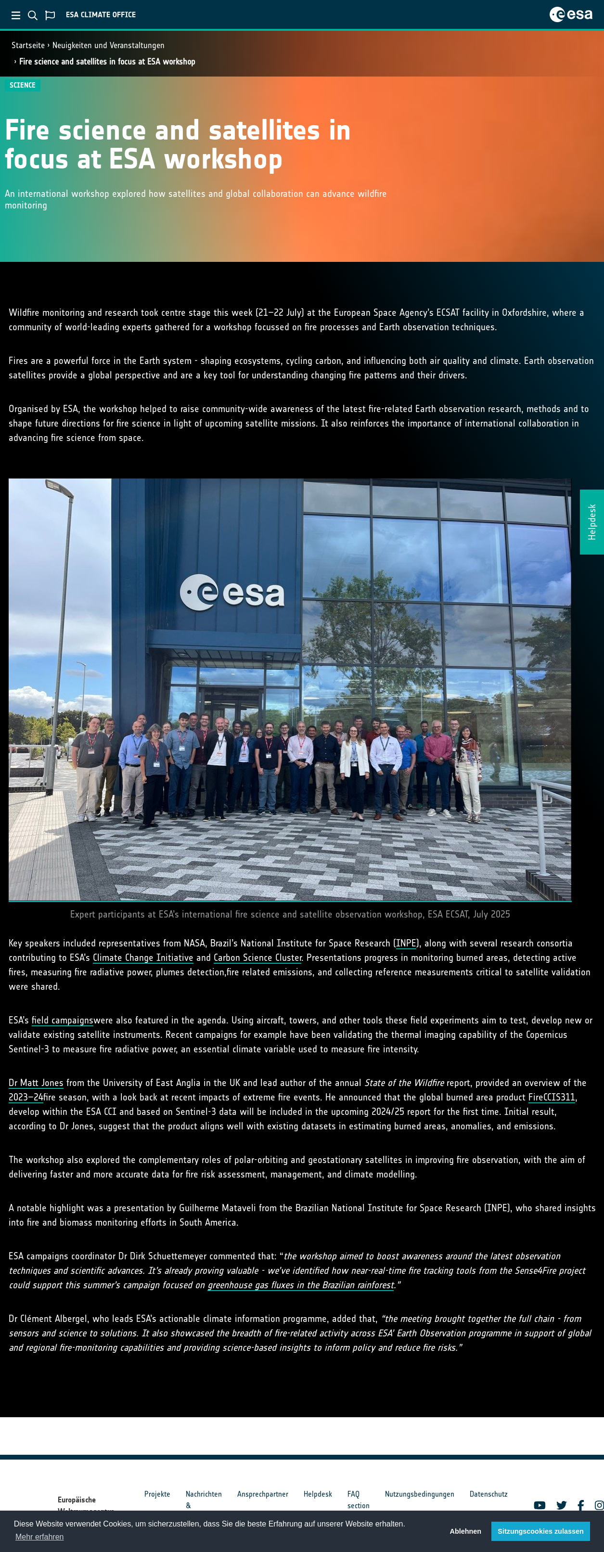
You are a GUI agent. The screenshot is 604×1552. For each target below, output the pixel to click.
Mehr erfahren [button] (39, 1537)
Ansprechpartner (262, 1494)
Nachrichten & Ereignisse (204, 1505)
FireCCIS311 (551, 1097)
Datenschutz (489, 1494)
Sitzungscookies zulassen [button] (540, 1531)
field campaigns (62, 1020)
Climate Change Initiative (143, 957)
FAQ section (358, 1499)
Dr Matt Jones (36, 1082)
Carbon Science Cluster (257, 957)
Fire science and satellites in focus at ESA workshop (107, 61)
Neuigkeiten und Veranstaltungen (108, 45)
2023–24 (26, 1097)
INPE (406, 943)
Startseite (28, 45)
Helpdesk (318, 1494)
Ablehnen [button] (466, 1531)
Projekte (157, 1494)
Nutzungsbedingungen (419, 1494)
